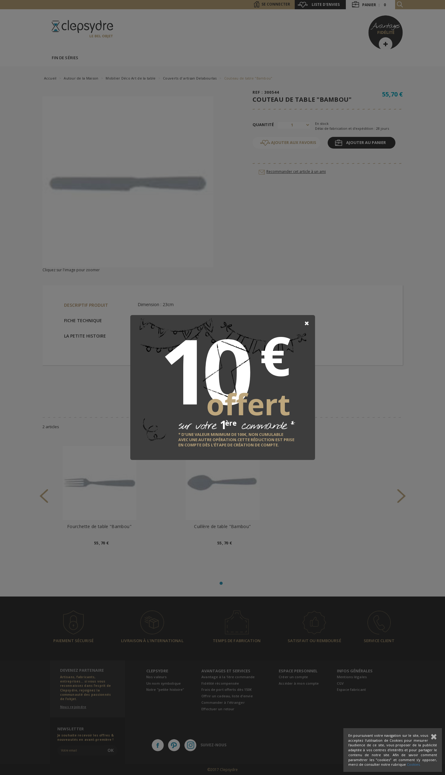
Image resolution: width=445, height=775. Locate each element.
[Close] (307, 323)
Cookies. (414, 764)
